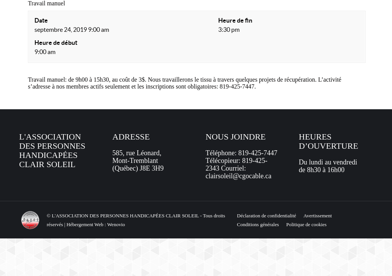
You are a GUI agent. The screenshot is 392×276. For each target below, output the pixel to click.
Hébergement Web (85, 224)
